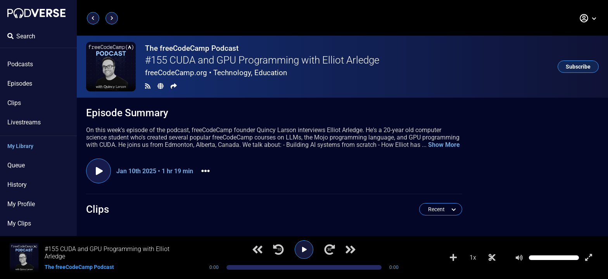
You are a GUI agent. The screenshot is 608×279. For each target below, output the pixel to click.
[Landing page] (36, 13)
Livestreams (24, 122)
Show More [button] (444, 144)
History (17, 184)
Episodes (19, 83)
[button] (588, 18)
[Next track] (350, 249)
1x (473, 257)
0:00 (214, 267)
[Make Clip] (492, 258)
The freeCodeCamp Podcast (191, 48)
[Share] (174, 86)
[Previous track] (257, 249)
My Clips (19, 223)
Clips (14, 103)
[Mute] (519, 258)
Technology (232, 72)
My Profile (21, 204)
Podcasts (20, 64)
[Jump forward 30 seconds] (329, 249)
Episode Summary (127, 113)
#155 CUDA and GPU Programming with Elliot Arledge (262, 60)
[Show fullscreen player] (588, 258)
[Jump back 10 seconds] (278, 249)
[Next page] (111, 18)
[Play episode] (98, 170)
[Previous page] (93, 18)
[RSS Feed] (147, 86)
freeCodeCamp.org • (216, 72)
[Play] (304, 249)
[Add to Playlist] (453, 258)
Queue (16, 165)
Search (21, 36)
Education (270, 72)
